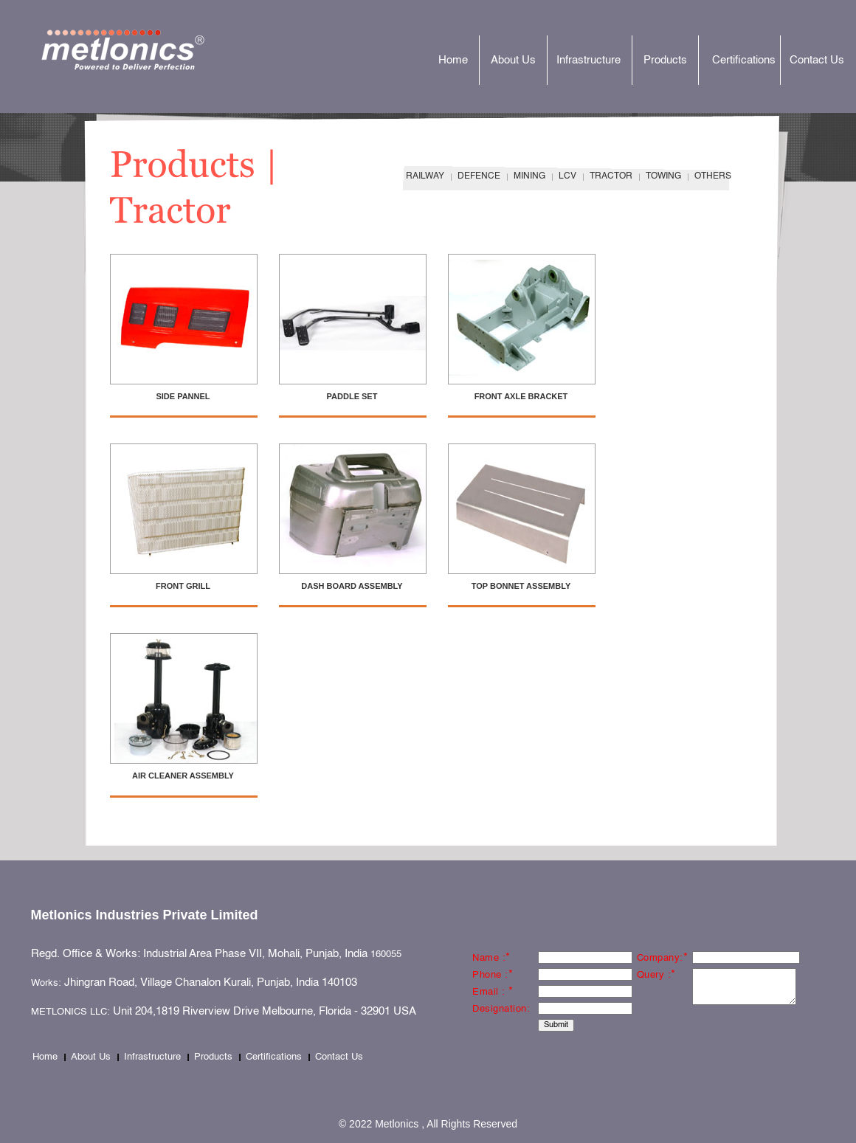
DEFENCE (479, 176)
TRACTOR (611, 176)
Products (665, 60)
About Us (513, 60)
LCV (567, 176)
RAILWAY (425, 176)
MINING (529, 176)
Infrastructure (588, 60)
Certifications (744, 60)
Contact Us (817, 60)
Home (453, 60)
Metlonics (140, 49)
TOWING (663, 176)
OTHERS (712, 176)
